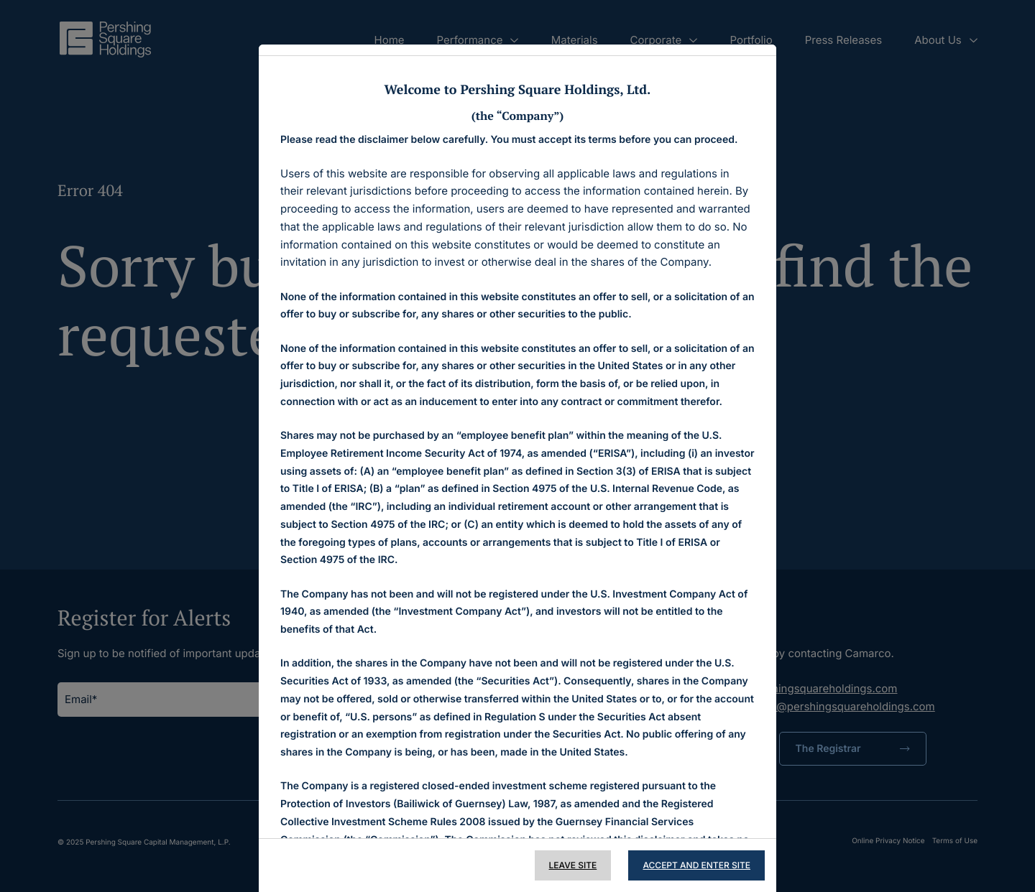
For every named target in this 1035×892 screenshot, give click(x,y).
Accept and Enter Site (696, 865)
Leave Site (573, 865)
